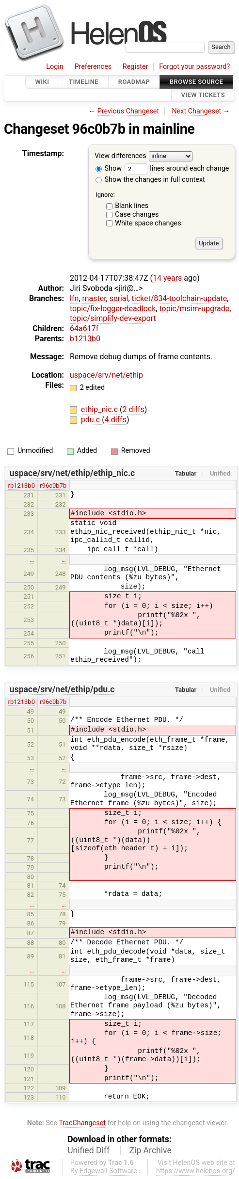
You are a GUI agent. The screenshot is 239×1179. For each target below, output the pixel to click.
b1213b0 (85, 338)
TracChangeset (82, 1123)
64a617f (84, 328)
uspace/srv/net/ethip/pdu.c (62, 689)
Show (109, 168)
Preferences (93, 67)
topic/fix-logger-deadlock (113, 308)
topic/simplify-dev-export (113, 318)
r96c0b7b (53, 485)
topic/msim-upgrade (194, 308)
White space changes (148, 223)
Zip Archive (150, 1150)
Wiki (42, 81)
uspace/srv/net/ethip (106, 375)
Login (55, 67)
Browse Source (196, 81)
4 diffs (116, 419)
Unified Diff (88, 1150)
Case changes (137, 214)
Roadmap (134, 81)
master (94, 298)
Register (135, 67)
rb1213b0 (21, 485)
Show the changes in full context (150, 179)
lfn (74, 298)
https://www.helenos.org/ (195, 1171)
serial (119, 298)
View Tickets (203, 95)
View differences (120, 156)
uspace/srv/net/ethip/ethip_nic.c (72, 473)
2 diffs (133, 409)
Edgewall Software (108, 1171)
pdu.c (91, 419)
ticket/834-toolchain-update (179, 298)
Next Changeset (196, 111)
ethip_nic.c (100, 409)
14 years (167, 278)
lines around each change (177, 168)
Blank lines (131, 206)
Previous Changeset (128, 111)
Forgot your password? (194, 67)
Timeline (83, 81)
